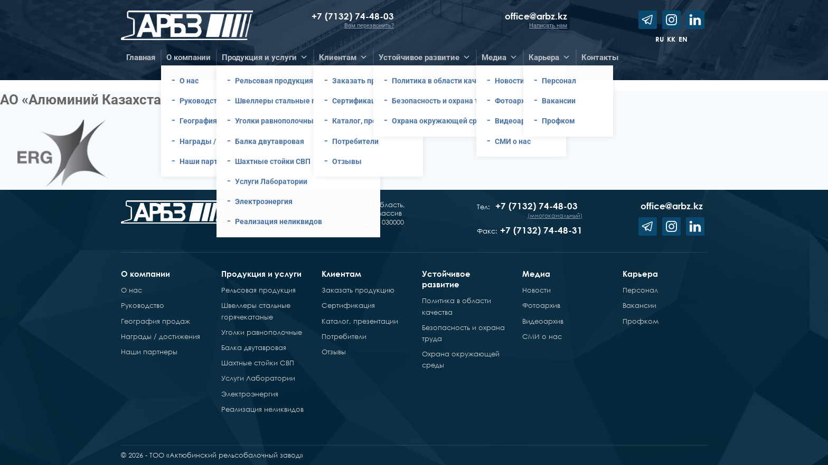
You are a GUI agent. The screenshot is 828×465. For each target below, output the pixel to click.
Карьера (640, 273)
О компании (145, 273)
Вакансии (639, 305)
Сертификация (348, 305)
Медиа (536, 273)
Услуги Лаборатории (258, 378)
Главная (140, 57)
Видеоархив (542, 321)
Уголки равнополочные (261, 332)
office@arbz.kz (536, 16)
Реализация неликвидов (262, 409)
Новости (536, 290)
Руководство (142, 305)
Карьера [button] (549, 57)
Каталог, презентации (360, 321)
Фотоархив (541, 305)
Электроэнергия (249, 394)
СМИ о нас (542, 336)
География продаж (155, 321)
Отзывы (334, 351)
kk (671, 39)
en (683, 39)
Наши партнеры (149, 351)
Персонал (640, 290)
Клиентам (341, 273)
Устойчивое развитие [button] (425, 57)
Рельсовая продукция (258, 290)
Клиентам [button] (343, 57)
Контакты (599, 57)
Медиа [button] (500, 57)
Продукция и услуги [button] (265, 57)
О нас (131, 290)
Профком (640, 321)
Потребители (344, 336)
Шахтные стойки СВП (257, 363)
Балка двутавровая (253, 347)
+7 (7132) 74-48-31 (541, 230)
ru (659, 39)
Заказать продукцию (358, 290)
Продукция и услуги (261, 273)
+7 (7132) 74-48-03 (353, 16)
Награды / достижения (160, 336)
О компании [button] (188, 57)
